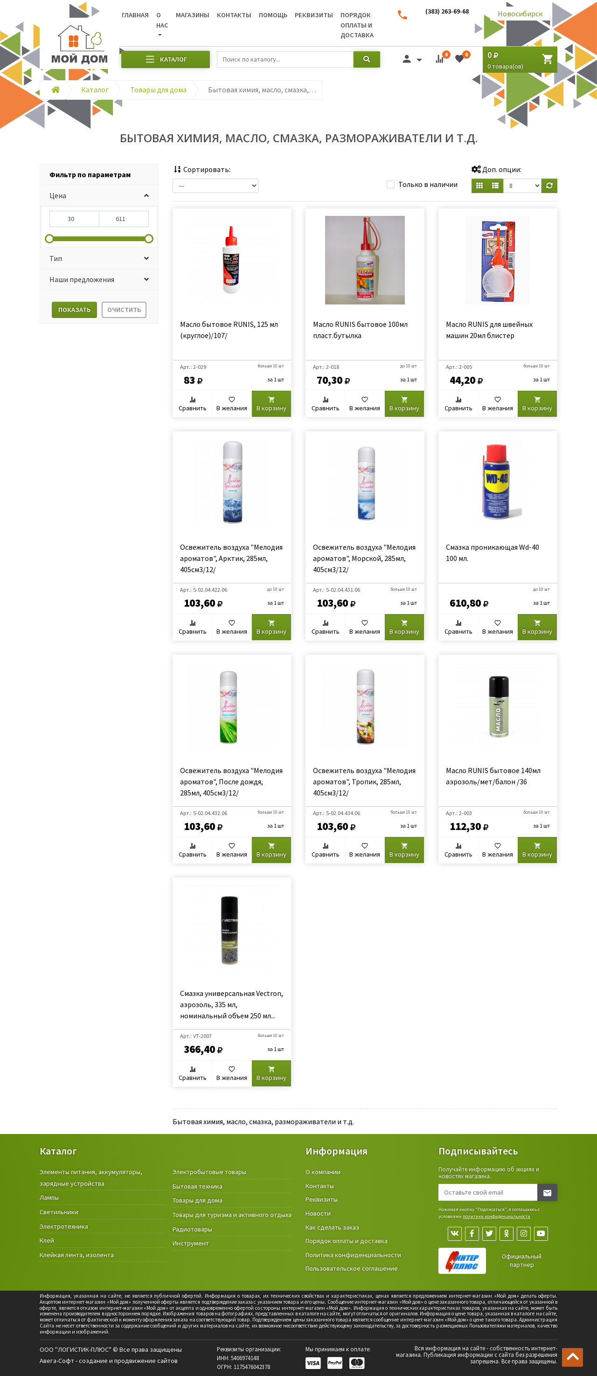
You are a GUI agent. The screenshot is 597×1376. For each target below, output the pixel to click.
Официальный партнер (521, 1260)
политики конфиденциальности (496, 1216)
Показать (74, 309)
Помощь (273, 15)
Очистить (124, 309)
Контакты (234, 15)
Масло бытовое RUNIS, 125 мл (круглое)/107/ (229, 329)
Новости (318, 1213)
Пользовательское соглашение (351, 1268)
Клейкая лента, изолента (77, 1255)
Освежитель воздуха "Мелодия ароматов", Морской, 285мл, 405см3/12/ (364, 558)
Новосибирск (520, 13)
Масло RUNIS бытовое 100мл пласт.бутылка (360, 329)
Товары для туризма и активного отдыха (232, 1214)
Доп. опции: (496, 169)
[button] (99, 195)
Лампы (49, 1197)
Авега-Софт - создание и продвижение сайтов (109, 1360)
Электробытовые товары (209, 1172)
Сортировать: (201, 169)
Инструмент (191, 1243)
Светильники (59, 1212)
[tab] (99, 174)
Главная (135, 15)
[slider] (49, 238)
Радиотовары (192, 1229)
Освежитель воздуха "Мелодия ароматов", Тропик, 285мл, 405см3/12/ (364, 781)
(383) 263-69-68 (447, 11)
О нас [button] (162, 20)
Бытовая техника (197, 1186)
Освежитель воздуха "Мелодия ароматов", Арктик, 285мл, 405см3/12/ (231, 558)
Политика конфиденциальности (353, 1255)
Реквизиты (314, 15)
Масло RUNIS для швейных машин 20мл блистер (489, 329)
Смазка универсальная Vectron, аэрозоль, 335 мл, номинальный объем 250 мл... (231, 1004)
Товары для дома (197, 1200)
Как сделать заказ (332, 1227)
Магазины (192, 15)
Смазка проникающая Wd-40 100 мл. (492, 552)
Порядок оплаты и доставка (357, 25)
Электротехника (64, 1226)
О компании (322, 1172)
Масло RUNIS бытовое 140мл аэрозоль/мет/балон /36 (493, 776)
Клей (47, 1240)
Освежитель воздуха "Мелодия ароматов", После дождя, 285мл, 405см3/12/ (231, 781)
